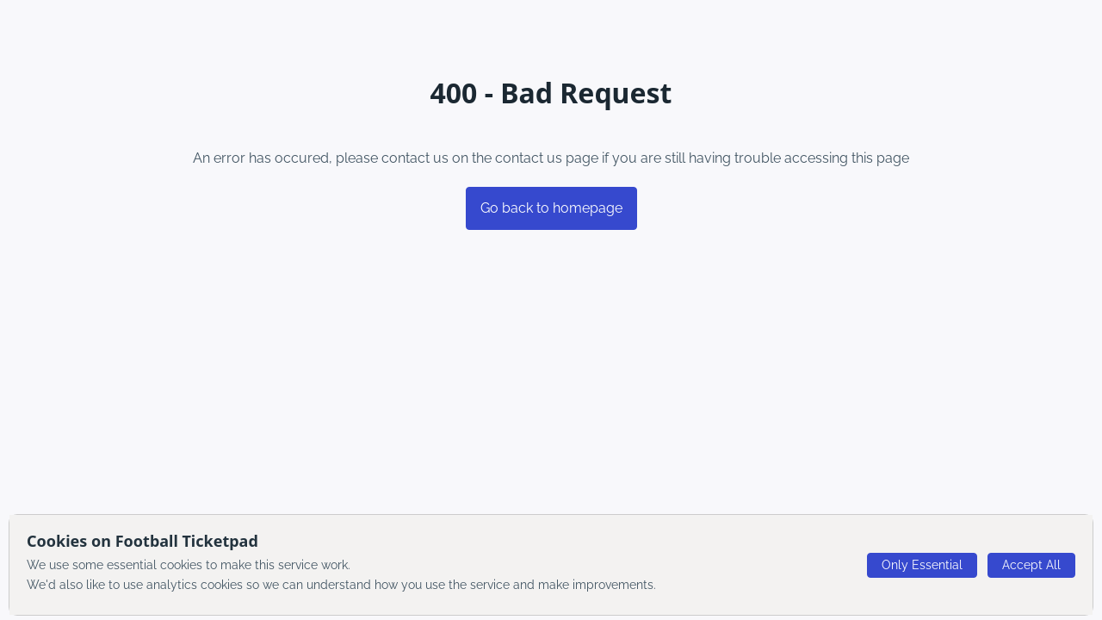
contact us (528, 158)
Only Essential (922, 565)
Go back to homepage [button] (551, 208)
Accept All (1031, 565)
